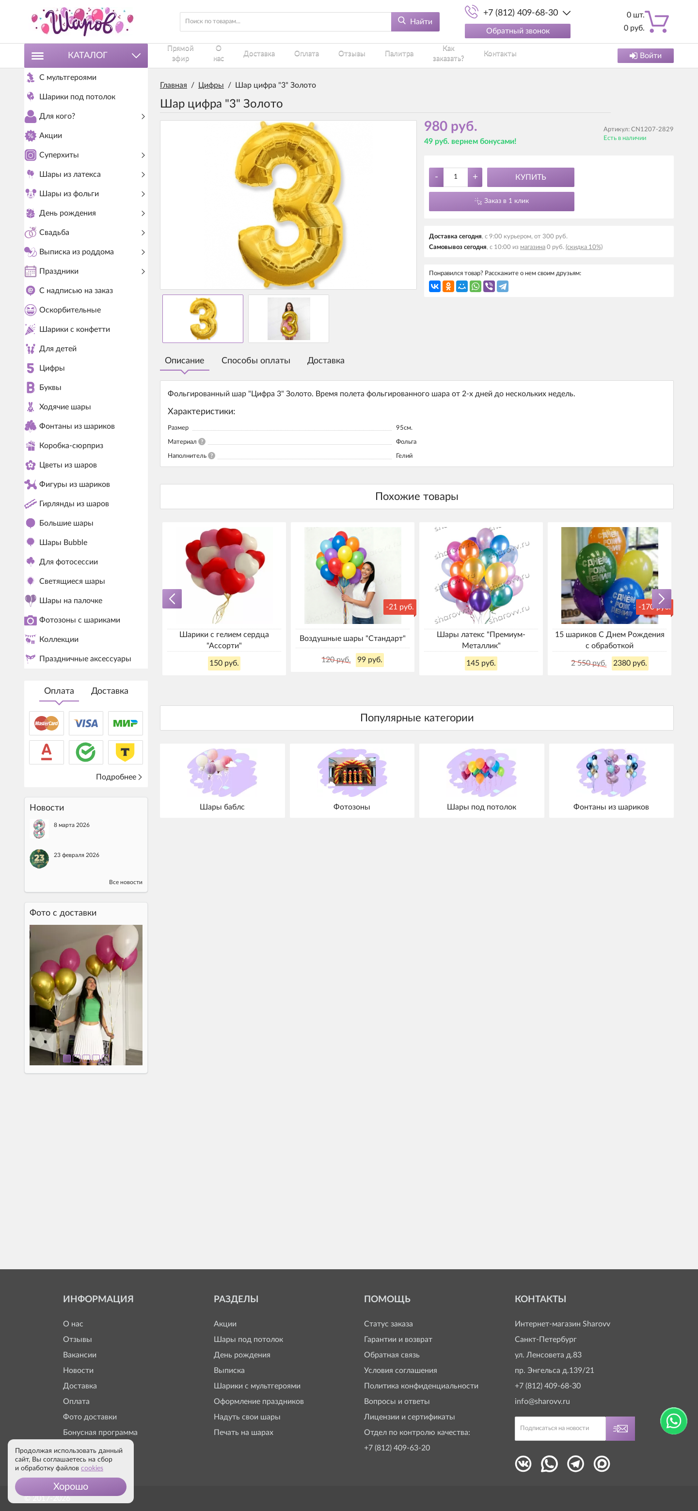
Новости (78, 1370)
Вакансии (79, 1355)
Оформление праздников (259, 1401)
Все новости (126, 1047)
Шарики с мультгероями (257, 1386)
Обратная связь (392, 1355)
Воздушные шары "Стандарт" (353, 638)
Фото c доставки (63, 1078)
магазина (532, 247)
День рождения (242, 1355)
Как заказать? (431, 55)
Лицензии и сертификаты (409, 1417)
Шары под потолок (248, 1339)
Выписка (229, 1370)
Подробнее (119, 942)
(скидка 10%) (584, 247)
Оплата (59, 856)
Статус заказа (388, 1324)
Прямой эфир (183, 55)
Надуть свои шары (247, 1417)
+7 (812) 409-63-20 (397, 1448)
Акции (225, 1324)
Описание (185, 361)
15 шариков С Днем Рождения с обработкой (610, 640)
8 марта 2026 (72, 990)
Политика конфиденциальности (421, 1386)
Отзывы (342, 55)
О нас (227, 55)
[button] (71, 1487)
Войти (646, 56)
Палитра (382, 55)
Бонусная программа (100, 1432)
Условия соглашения (400, 1370)
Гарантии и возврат (398, 1339)
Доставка (109, 856)
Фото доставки (90, 1417)
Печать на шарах (243, 1432)
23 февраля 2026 (76, 1020)
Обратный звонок (518, 31)
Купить (530, 177)
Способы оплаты (256, 361)
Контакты (482, 55)
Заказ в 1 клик (506, 201)
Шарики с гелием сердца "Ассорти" (224, 640)
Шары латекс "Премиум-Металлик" (481, 640)
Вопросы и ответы (397, 1401)
